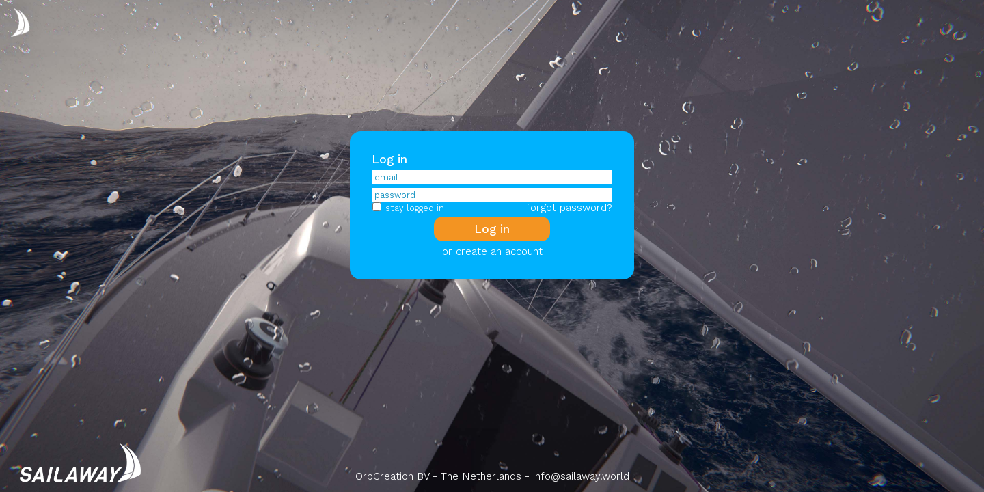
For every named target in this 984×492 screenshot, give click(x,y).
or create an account (492, 251)
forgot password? (569, 208)
